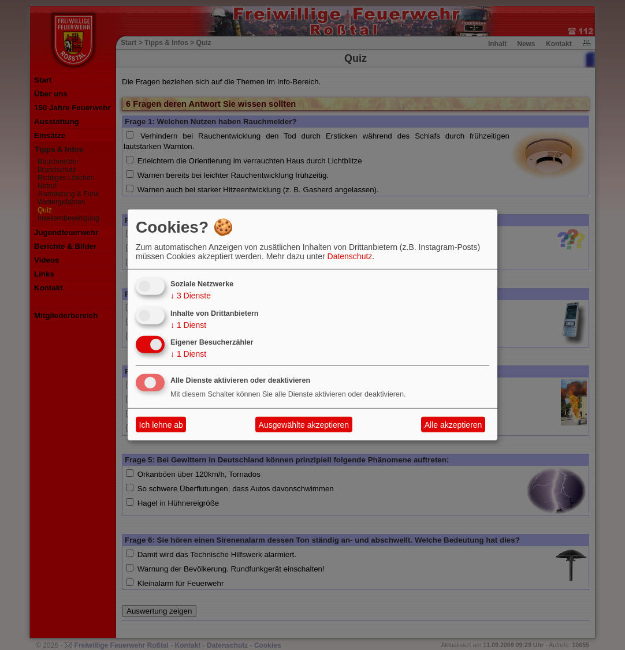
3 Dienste (190, 295)
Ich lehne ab (161, 424)
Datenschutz (350, 256)
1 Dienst (188, 324)
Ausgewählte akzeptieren (304, 424)
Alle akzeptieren (453, 424)
